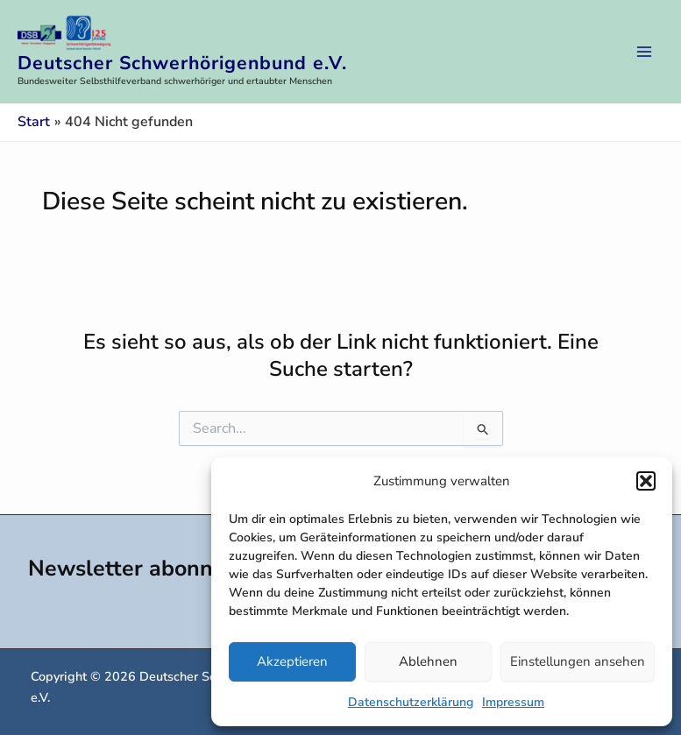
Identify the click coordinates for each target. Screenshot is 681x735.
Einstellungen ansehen (577, 661)
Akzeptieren (292, 661)
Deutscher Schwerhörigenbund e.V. (182, 63)
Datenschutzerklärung (410, 702)
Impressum (513, 702)
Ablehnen (428, 661)
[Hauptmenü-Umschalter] (644, 51)
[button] (646, 481)
